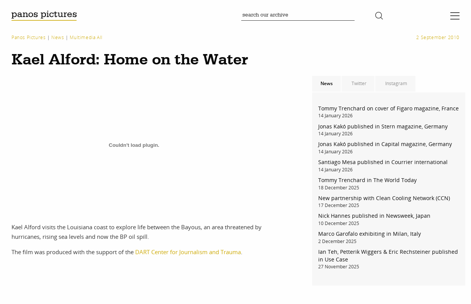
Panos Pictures (28, 37)
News (57, 37)
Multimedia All (86, 37)
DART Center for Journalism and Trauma (188, 252)
